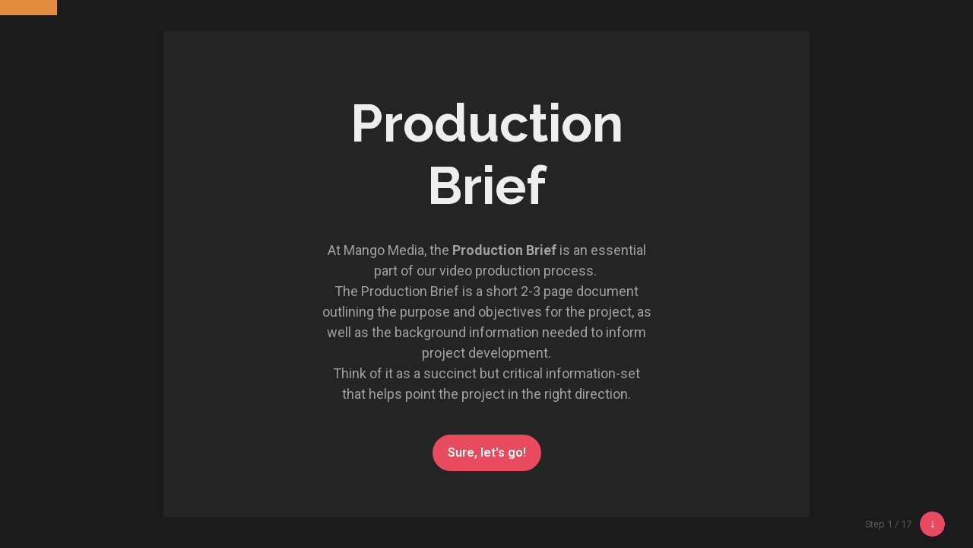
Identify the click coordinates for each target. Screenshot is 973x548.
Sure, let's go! (487, 452)
